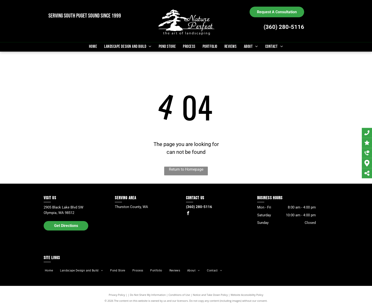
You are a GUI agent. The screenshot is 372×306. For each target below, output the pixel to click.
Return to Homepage (186, 169)
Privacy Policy (117, 295)
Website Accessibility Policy (247, 295)
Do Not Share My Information (148, 295)
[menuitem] (93, 46)
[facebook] (188, 213)
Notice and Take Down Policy (210, 295)
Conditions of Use (179, 295)
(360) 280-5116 (284, 27)
